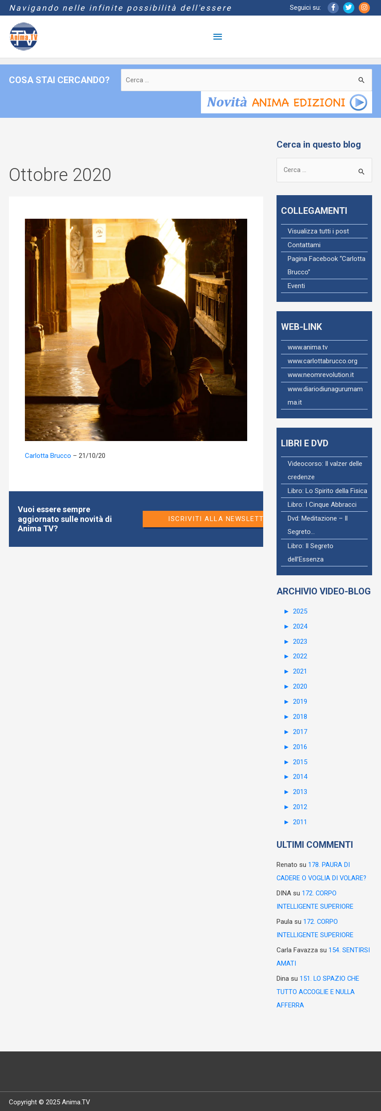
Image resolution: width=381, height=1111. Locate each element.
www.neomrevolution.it (321, 375)
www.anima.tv (308, 348)
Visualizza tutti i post (318, 232)
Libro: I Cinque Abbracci (322, 505)
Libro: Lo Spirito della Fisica (327, 491)
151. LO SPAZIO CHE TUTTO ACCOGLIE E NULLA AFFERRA (318, 990)
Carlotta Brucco (48, 456)
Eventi (296, 286)
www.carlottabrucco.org (322, 361)
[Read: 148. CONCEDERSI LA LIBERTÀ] (136, 329)
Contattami (304, 245)
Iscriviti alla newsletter (220, 519)
